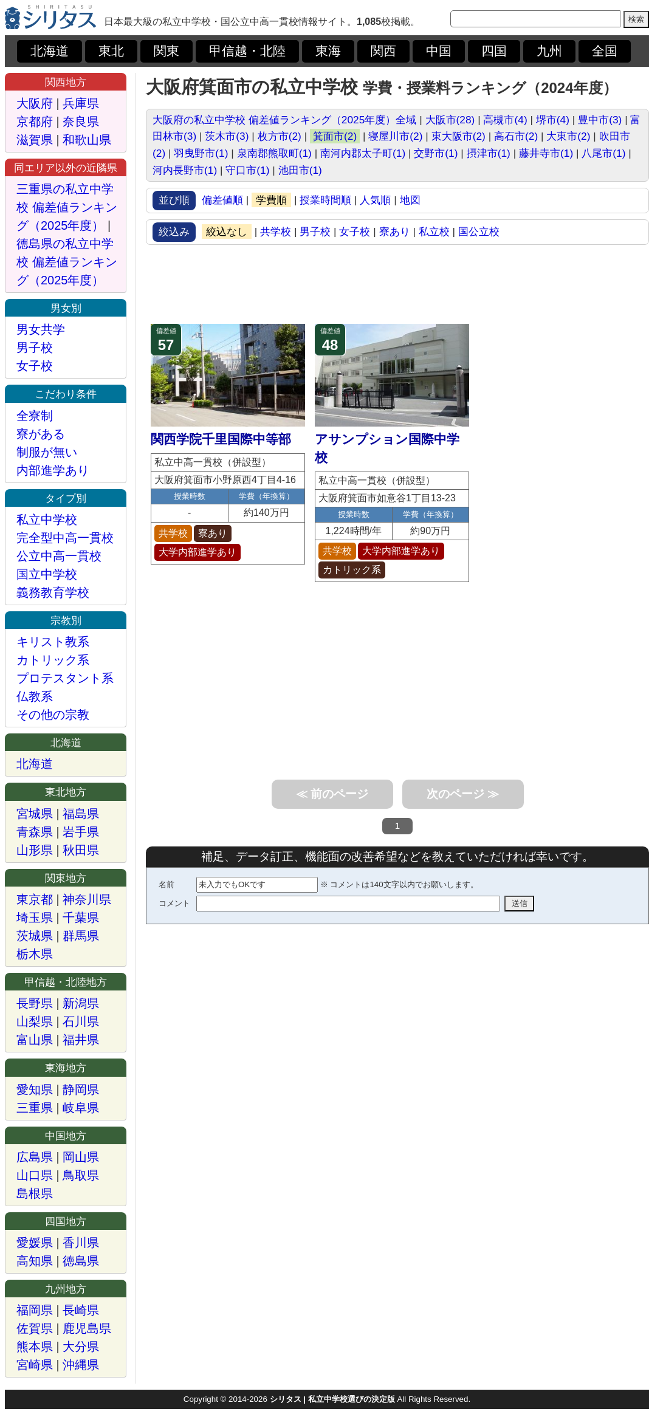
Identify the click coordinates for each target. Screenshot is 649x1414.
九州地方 (65, 1289)
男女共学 (40, 329)
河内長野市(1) (185, 170)
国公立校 (479, 231)
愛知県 (34, 1089)
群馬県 (81, 935)
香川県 (81, 1242)
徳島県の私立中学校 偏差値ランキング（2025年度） (66, 262)
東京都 (34, 899)
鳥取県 (81, 1175)
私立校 (434, 231)
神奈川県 (87, 899)
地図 (410, 200)
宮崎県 (34, 1364)
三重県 (34, 1107)
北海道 (49, 51)
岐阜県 (81, 1107)
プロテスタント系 (65, 678)
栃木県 (34, 954)
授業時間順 (325, 200)
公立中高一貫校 (58, 556)
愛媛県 (34, 1242)
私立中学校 (46, 519)
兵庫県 (81, 103)
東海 (328, 51)
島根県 (34, 1193)
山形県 (34, 850)
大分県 (81, 1346)
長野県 (34, 1003)
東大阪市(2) (458, 136)
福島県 (81, 813)
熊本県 (34, 1346)
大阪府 (34, 103)
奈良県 (81, 121)
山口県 (34, 1175)
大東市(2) (568, 136)
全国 (604, 51)
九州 (549, 51)
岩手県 (81, 832)
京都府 (34, 121)
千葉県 (81, 917)
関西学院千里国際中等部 (221, 439)
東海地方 (65, 1068)
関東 (166, 51)
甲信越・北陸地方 (65, 982)
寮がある (40, 434)
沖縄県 (81, 1364)
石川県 (81, 1021)
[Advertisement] (397, 284)
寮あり (394, 231)
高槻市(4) (505, 120)
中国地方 (65, 1136)
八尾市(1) (603, 153)
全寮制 (34, 415)
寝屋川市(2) (395, 136)
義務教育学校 (52, 592)
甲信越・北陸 (247, 51)
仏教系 (34, 696)
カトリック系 (52, 660)
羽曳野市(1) (201, 153)
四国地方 (65, 1221)
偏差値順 (222, 200)
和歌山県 (87, 139)
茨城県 (34, 935)
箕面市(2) (335, 136)
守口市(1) (247, 170)
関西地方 (65, 82)
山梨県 (34, 1021)
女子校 (354, 231)
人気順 (375, 200)
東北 (111, 51)
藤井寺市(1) (546, 153)
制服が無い (46, 452)
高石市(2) (516, 136)
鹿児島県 (87, 1328)
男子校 (315, 231)
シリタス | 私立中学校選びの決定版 (332, 1399)
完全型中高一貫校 (65, 537)
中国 (439, 51)
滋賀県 (34, 139)
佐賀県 (34, 1328)
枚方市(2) (279, 136)
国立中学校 (46, 574)
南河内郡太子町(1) (362, 153)
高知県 (34, 1261)
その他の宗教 (52, 714)
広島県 (34, 1157)
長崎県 (81, 1310)
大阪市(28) (450, 120)
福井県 (81, 1039)
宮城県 (34, 813)
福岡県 (34, 1310)
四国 (494, 51)
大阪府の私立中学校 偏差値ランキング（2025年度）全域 (284, 120)
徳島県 (81, 1261)
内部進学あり (52, 470)
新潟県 (81, 1003)
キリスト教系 (52, 641)
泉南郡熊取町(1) (274, 153)
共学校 (275, 231)
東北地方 (65, 792)
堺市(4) (552, 120)
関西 (383, 51)
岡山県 (81, 1157)
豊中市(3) (600, 120)
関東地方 (65, 878)
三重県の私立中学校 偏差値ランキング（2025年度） (66, 207)
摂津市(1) (488, 153)
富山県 (34, 1039)
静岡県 (81, 1089)
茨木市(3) (227, 136)
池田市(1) (300, 170)
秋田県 (81, 850)
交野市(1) (436, 153)
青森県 (34, 832)
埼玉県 (34, 917)
